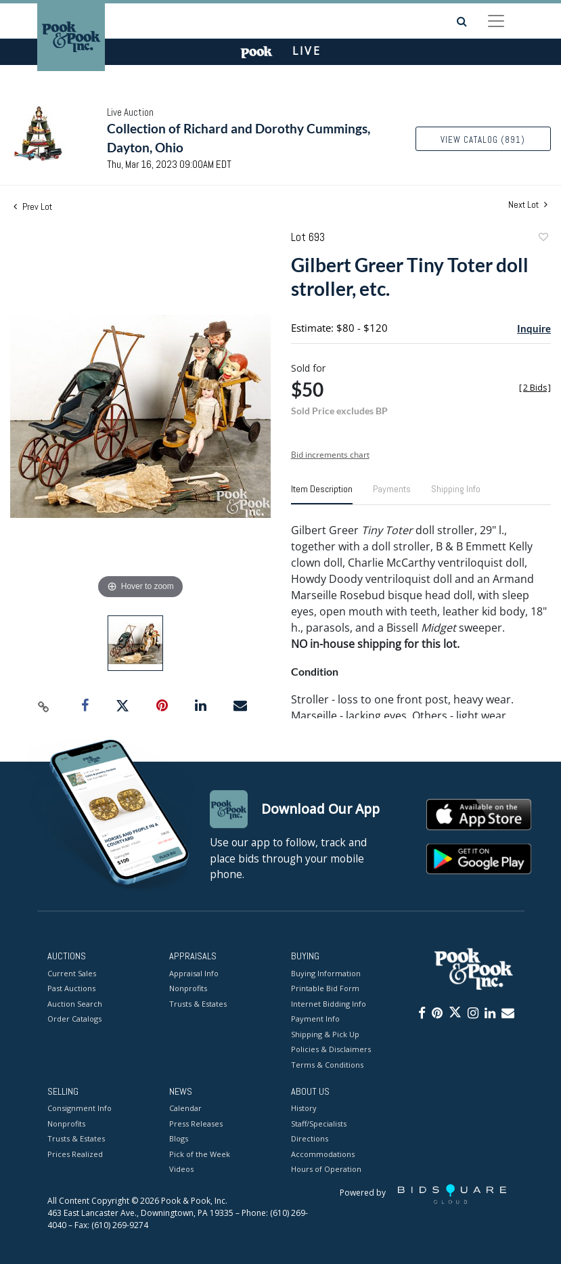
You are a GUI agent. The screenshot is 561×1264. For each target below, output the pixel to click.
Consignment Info (79, 1109)
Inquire (534, 328)
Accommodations (323, 1154)
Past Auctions (71, 988)
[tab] (322, 494)
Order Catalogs (74, 1019)
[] (535, 387)
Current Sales (71, 973)
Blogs (178, 1139)
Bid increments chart (330, 454)
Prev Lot (33, 206)
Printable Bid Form (325, 988)
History (304, 1109)
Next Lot (527, 205)
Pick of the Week (199, 1154)
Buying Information (326, 973)
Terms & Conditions (327, 1065)
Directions (309, 1139)
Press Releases (196, 1123)
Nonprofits (188, 988)
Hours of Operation (326, 1169)
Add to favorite (543, 238)
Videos (181, 1169)
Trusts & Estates (198, 1004)
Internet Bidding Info (328, 1004)
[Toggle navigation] (496, 21)
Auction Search (74, 1004)
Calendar (185, 1109)
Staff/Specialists (318, 1123)
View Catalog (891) (483, 140)
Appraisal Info (194, 973)
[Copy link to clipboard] (44, 706)
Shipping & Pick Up (325, 1034)
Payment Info (315, 1019)
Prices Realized (75, 1154)
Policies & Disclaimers (331, 1049)
